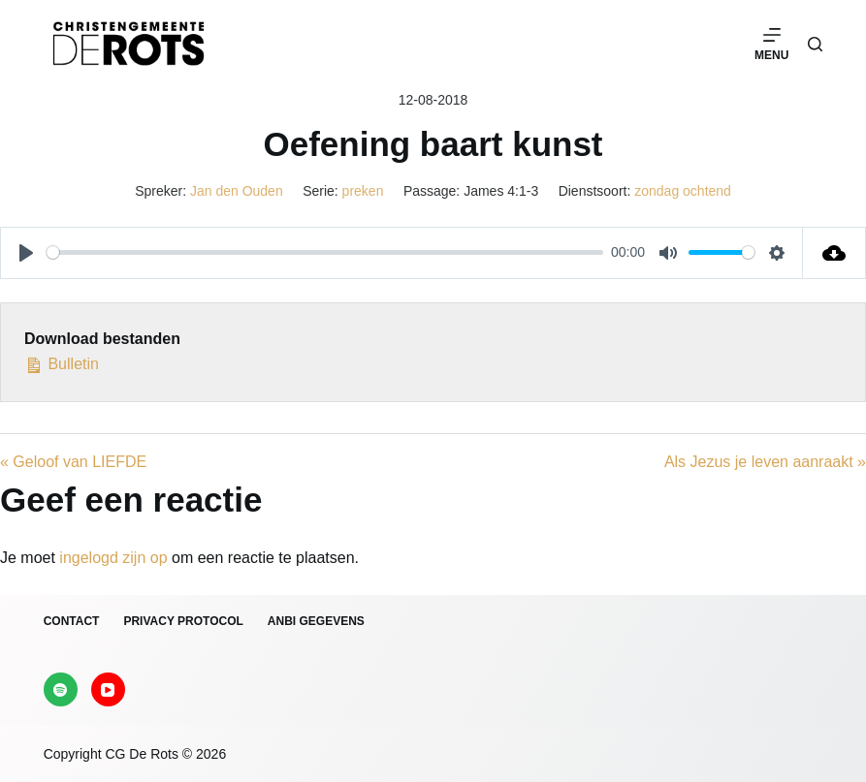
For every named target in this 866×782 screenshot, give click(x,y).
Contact (72, 621)
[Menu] (771, 43)
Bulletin (61, 362)
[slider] (325, 252)
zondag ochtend (682, 191)
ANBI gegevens (316, 621)
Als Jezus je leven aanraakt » (765, 462)
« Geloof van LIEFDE (73, 462)
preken (363, 191)
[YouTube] (108, 689)
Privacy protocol (182, 621)
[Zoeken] (815, 44)
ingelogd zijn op (113, 557)
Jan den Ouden (236, 191)
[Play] (26, 252)
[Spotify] (61, 689)
